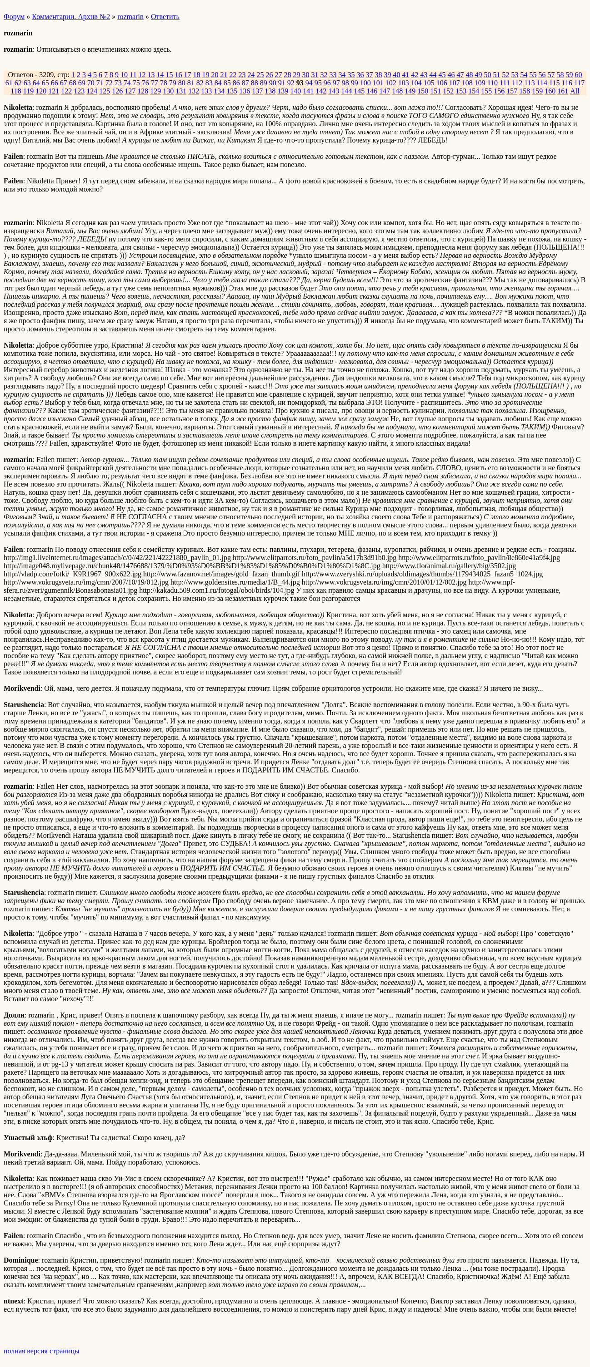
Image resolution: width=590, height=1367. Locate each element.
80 (181, 83)
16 (178, 75)
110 (492, 83)
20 (214, 75)
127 (130, 91)
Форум (14, 16)
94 (309, 83)
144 (346, 91)
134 (219, 91)
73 (118, 83)
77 (154, 83)
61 (9, 83)
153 (460, 91)
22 (232, 75)
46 (451, 75)
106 (441, 83)
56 (541, 75)
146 (371, 91)
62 (18, 83)
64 (36, 83)
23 (241, 75)
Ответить (165, 16)
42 (414, 75)
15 (169, 75)
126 (117, 91)
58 (560, 75)
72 (109, 83)
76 (145, 83)
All (574, 91)
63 (27, 83)
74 (127, 83)
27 (278, 75)
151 (435, 91)
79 (172, 83)
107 (454, 83)
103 (403, 83)
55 (532, 75)
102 (390, 83)
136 (244, 91)
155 (486, 91)
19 (205, 75)
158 (524, 91)
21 (223, 75)
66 (54, 83)
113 (529, 83)
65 (45, 83)
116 (567, 83)
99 (354, 83)
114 (542, 83)
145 (359, 91)
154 (473, 91)
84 (218, 83)
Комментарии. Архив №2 (71, 16)
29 (296, 75)
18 (196, 75)
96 (327, 83)
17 (187, 75)
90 (272, 83)
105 (429, 83)
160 (550, 91)
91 (281, 83)
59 (569, 75)
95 (318, 83)
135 (231, 91)
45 (441, 75)
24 (251, 75)
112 (517, 83)
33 (332, 75)
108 (467, 83)
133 (206, 91)
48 (469, 75)
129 (155, 91)
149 (410, 91)
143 (333, 91)
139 (282, 91)
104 (416, 83)
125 (104, 91)
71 (100, 83)
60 (578, 75)
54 (523, 75)
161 (562, 91)
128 (142, 91)
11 (133, 75)
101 (378, 83)
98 (345, 83)
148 (397, 91)
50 (487, 75)
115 (554, 83)
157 (511, 91)
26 (269, 75)
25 (260, 75)
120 (40, 91)
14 (160, 75)
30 (305, 75)
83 (209, 83)
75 (136, 83)
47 (460, 75)
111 (505, 83)
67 (63, 83)
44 (432, 75)
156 (499, 91)
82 (200, 83)
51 (496, 75)
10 (124, 75)
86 (236, 83)
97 (336, 83)
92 (291, 83)
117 (579, 83)
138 (270, 91)
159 (537, 91)
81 (191, 83)
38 (378, 75)
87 (245, 83)
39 (387, 75)
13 (151, 75)
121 (53, 91)
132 (193, 91)
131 (180, 91)
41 (405, 75)
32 (323, 75)
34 (341, 75)
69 (81, 83)
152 (448, 91)
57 (551, 75)
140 (295, 91)
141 (308, 91)
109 (480, 83)
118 (15, 91)
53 (514, 75)
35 (351, 75)
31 (314, 75)
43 (423, 75)
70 (91, 83)
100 (365, 83)
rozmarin (130, 16)
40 (396, 75)
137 (257, 91)
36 (360, 75)
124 (91, 91)
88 (254, 83)
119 (28, 91)
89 (263, 83)
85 (227, 83)
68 (72, 83)
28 (287, 75)
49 (478, 75)
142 (320, 91)
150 (422, 91)
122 (66, 91)
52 (505, 75)
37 (369, 75)
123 (79, 91)
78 (163, 83)
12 (141, 75)
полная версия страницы (42, 1351)
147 (384, 91)
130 (168, 91)
